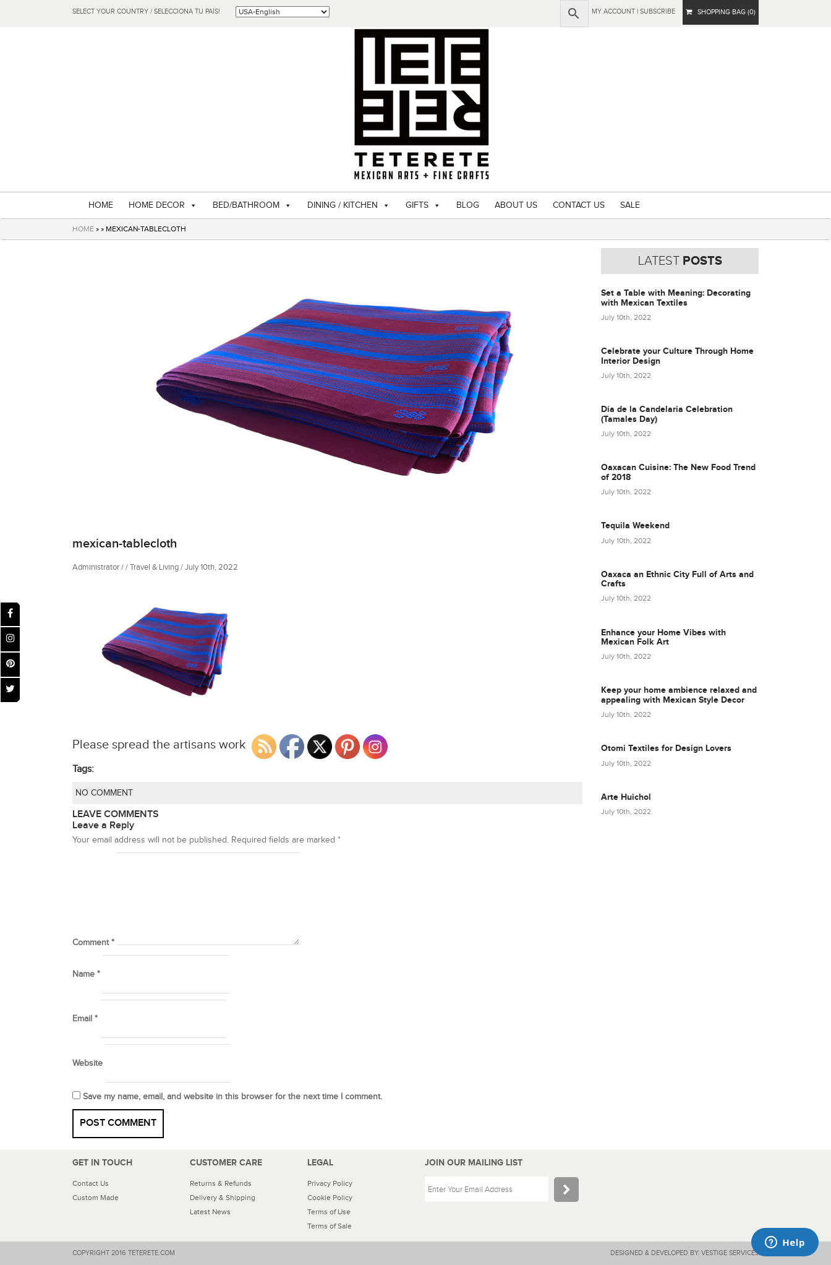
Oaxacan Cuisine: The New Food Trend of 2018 (678, 472)
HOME (100, 205)
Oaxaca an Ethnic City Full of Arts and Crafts (677, 579)
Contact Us (90, 1183)
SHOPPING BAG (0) (721, 12)
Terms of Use (329, 1211)
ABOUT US (516, 205)
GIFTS (417, 205)
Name (86, 974)
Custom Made (95, 1197)
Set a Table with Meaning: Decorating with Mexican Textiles (676, 297)
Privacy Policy (329, 1183)
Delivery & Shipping (222, 1197)
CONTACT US (579, 205)
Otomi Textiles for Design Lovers (666, 748)
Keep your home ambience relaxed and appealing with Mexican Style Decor (679, 695)
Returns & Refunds (221, 1183)
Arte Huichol (626, 797)
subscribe (657, 11)
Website (87, 1063)
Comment (93, 943)
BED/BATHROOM (246, 205)
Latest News (210, 1211)
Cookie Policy (329, 1197)
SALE (630, 205)
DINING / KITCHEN (342, 205)
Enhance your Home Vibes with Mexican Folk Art (663, 637)
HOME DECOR (157, 205)
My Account (613, 11)
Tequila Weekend (635, 525)
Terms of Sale (329, 1226)
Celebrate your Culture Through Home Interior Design (677, 356)
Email (85, 1019)
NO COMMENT (104, 793)
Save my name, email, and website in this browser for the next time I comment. (232, 1097)
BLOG (467, 205)
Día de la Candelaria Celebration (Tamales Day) (667, 414)
